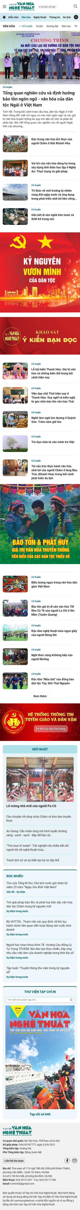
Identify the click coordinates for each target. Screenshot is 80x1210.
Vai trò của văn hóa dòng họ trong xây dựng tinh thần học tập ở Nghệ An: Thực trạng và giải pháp (53, 167)
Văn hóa (26, 17)
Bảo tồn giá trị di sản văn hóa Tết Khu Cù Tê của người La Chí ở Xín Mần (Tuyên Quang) (52, 610)
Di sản (39, 26)
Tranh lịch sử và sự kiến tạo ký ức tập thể (32, 860)
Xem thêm (40, 696)
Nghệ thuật (40, 17)
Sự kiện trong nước (17, 911)
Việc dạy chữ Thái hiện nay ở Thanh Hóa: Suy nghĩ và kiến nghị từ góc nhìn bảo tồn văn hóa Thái (53, 397)
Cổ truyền (27, 26)
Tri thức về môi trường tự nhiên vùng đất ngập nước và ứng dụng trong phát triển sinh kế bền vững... (54, 194)
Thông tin (54, 17)
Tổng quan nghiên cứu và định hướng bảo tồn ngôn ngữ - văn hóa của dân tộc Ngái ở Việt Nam (39, 99)
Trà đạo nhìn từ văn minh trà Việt (52, 442)
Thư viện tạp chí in (40, 992)
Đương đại (52, 26)
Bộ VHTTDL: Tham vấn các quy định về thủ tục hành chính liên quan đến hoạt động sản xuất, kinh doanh (38, 925)
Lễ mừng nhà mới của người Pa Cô (31, 806)
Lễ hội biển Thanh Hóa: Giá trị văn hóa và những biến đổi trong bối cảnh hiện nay (53, 373)
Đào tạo (66, 26)
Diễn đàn (13, 17)
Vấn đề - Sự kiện (15, 891)
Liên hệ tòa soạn (14, 1160)
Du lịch (67, 17)
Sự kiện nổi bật (47, 7)
